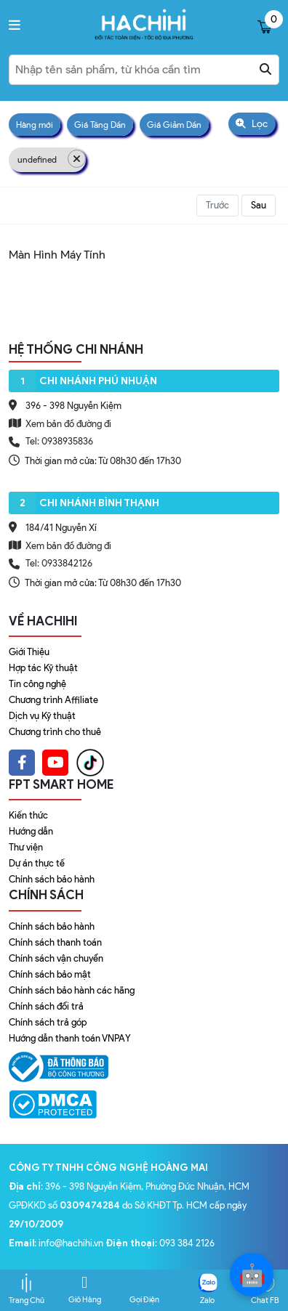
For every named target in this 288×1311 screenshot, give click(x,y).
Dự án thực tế (37, 863)
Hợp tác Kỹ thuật (43, 667)
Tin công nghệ (37, 683)
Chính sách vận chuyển (56, 958)
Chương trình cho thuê (55, 731)
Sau (258, 205)
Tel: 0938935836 (59, 441)
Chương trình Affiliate (53, 699)
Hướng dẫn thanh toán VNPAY (70, 1038)
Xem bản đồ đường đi (60, 423)
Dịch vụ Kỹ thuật (42, 715)
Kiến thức (28, 815)
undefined (51, 159)
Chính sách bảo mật (50, 974)
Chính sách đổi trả (46, 1006)
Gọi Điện (144, 1289)
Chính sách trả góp (48, 1022)
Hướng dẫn (31, 831)
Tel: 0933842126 (58, 563)
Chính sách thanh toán (55, 942)
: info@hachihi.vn (57, 1243)
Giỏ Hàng (84, 1289)
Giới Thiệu (29, 651)
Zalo (207, 1289)
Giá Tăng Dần (100, 124)
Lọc (252, 124)
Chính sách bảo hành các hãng (72, 990)
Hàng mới (34, 124)
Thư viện (26, 847)
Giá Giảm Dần (174, 124)
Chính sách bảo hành (52, 879)
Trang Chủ (26, 1289)
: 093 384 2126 (160, 1243)
